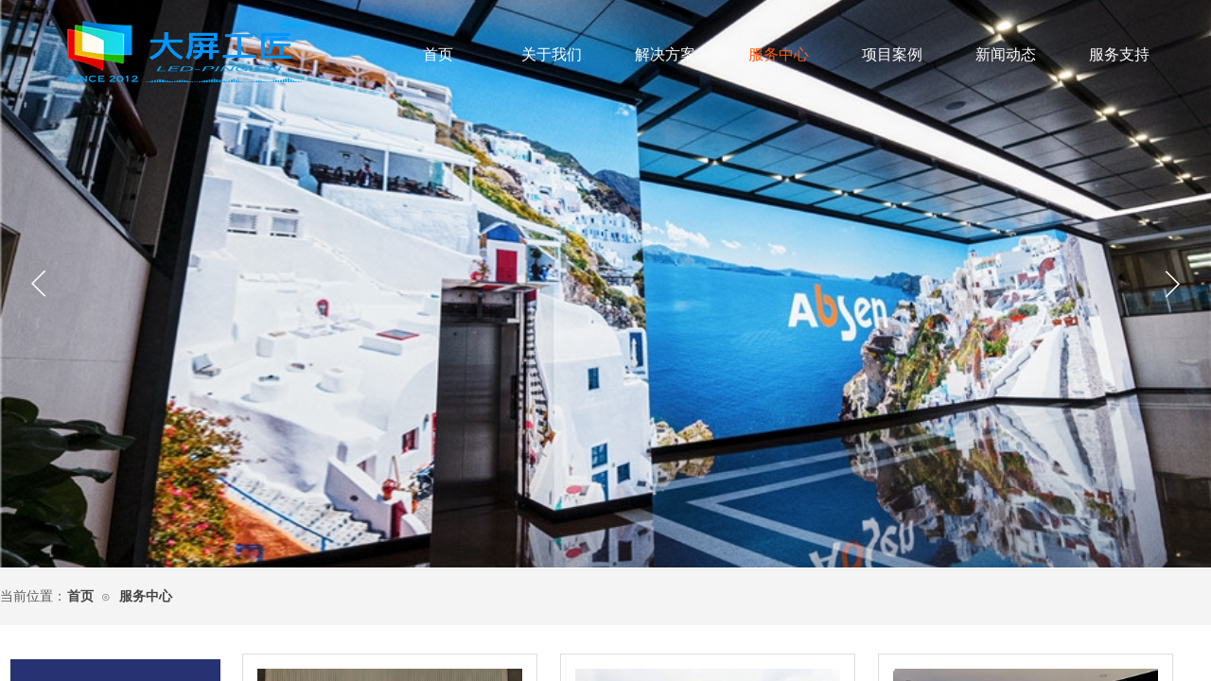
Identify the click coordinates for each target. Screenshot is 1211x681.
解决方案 (665, 54)
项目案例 (892, 54)
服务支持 (1119, 54)
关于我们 (551, 54)
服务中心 (778, 54)
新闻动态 (1005, 54)
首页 (438, 54)
